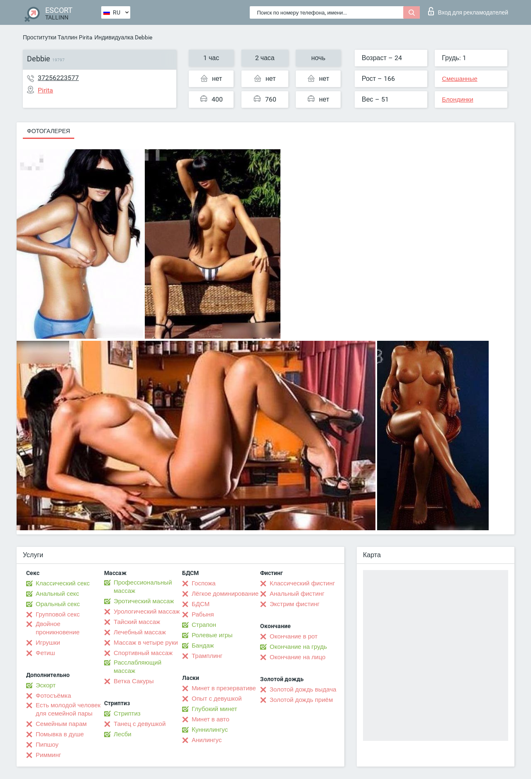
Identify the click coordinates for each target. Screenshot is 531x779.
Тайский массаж (137, 622)
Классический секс (63, 583)
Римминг (48, 755)
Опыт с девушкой (217, 698)
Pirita (86, 37)
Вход (468, 11)
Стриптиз (127, 713)
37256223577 (58, 78)
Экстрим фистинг (294, 604)
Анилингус (207, 740)
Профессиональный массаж (143, 587)
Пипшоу (47, 744)
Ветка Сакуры (133, 681)
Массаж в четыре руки (146, 642)
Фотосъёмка (53, 695)
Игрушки (48, 642)
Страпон (204, 625)
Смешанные (459, 79)
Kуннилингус (210, 729)
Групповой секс (58, 614)
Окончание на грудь (298, 646)
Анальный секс (57, 593)
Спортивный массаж (143, 653)
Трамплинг (207, 656)
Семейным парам (61, 724)
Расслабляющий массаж (137, 667)
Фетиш (45, 653)
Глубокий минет (214, 709)
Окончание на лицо (298, 657)
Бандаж (203, 645)
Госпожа (204, 583)
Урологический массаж (147, 611)
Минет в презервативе (224, 688)
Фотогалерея (48, 131)
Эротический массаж (144, 601)
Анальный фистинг (297, 593)
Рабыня (203, 614)
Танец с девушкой (140, 724)
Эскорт (46, 685)
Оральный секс (58, 604)
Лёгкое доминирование (225, 593)
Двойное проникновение (58, 628)
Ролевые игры (212, 635)
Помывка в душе (60, 734)
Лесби (123, 734)
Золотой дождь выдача (303, 689)
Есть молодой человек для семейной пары (68, 709)
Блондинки (457, 99)
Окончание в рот (293, 636)
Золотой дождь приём (301, 700)
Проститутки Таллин (50, 37)
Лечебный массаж (140, 632)
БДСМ (200, 604)
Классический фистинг (302, 583)
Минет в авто (210, 719)
